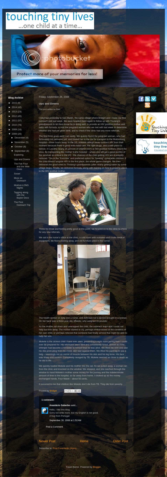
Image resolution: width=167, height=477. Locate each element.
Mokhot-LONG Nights (21, 186)
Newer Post (47, 441)
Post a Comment (54, 426)
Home (84, 441)
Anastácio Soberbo (59, 405)
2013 (15, 111)
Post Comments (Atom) (64, 448)
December (20, 137)
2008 (15, 133)
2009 (15, 129)
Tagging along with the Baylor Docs (21, 195)
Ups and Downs (22, 159)
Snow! (17, 173)
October (19, 146)
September (20, 151)
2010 (15, 125)
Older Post (120, 441)
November (20, 142)
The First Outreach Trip (22, 203)
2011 (15, 120)
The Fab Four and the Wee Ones (21, 166)
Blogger (97, 467)
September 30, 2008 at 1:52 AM (65, 420)
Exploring (18, 154)
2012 (15, 116)
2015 (15, 103)
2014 (15, 107)
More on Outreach (20, 179)
